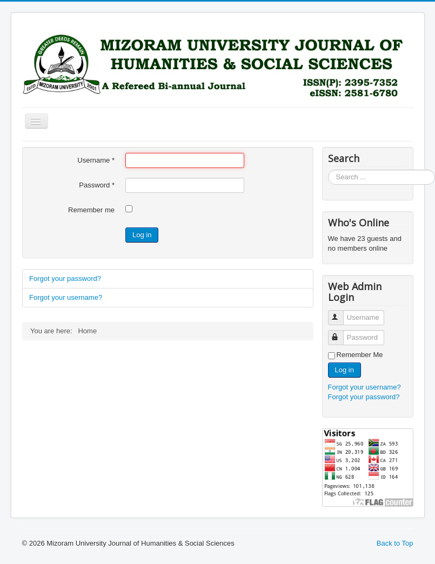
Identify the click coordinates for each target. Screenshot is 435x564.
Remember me (91, 210)
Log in (141, 235)
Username (96, 160)
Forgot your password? (65, 278)
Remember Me (360, 355)
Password (97, 185)
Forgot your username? (65, 297)
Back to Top (395, 543)
